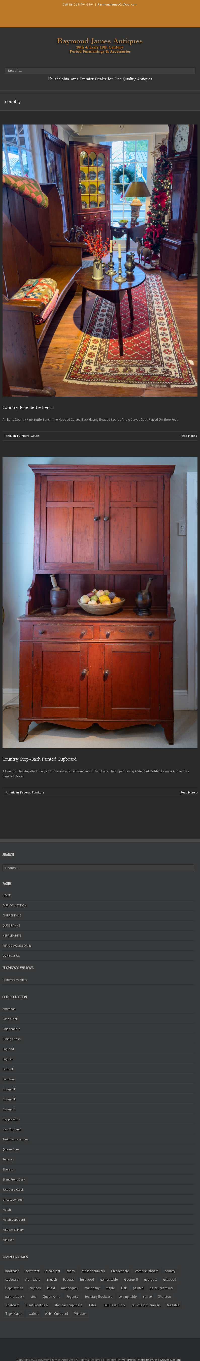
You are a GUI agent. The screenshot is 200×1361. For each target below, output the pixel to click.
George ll (9, 1109)
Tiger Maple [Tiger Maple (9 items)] (13, 1314)
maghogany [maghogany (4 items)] (69, 1288)
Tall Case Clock (13, 1189)
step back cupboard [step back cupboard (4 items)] (68, 1305)
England (8, 1049)
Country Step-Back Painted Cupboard (40, 759)
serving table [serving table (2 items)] (128, 1296)
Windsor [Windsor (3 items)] (80, 1314)
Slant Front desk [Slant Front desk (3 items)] (37, 1305)
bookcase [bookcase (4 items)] (12, 1271)
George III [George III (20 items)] (131, 1279)
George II (9, 1089)
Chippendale (11, 1029)
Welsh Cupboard (14, 1219)
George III (9, 1099)
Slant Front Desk (14, 1179)
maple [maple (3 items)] (110, 1288)
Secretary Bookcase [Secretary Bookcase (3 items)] (98, 1296)
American (12, 792)
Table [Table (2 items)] (92, 1305)
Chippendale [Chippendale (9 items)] (120, 1271)
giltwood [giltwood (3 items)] (169, 1279)
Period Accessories (15, 1139)
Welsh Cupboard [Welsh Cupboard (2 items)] (56, 1314)
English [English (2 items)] (52, 1279)
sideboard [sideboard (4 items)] (12, 1305)
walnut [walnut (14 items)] (34, 1314)
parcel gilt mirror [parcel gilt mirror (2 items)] (161, 1288)
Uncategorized (13, 1199)
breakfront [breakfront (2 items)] (53, 1271)
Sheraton (9, 1169)
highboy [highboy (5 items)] (35, 1288)
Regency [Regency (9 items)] (72, 1296)
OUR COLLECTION (14, 905)
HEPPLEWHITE (12, 935)
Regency (8, 1159)
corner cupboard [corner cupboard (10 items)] (146, 1271)
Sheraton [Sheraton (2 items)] (164, 1296)
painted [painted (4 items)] (138, 1288)
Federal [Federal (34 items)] (68, 1279)
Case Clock (10, 1019)
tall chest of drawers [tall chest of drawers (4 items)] (146, 1305)
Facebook (10, 11)
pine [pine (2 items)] (33, 1296)
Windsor (8, 1240)
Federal (25, 792)
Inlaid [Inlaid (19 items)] (51, 1288)
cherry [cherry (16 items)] (70, 1271)
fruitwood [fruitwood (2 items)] (87, 1279)
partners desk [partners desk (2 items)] (14, 1296)
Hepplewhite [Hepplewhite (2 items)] (14, 1288)
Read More (188, 436)
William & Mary (13, 1229)
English (11, 436)
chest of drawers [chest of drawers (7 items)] (93, 1271)
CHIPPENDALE (12, 915)
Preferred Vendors (15, 979)
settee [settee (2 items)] (147, 1296)
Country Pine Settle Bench (28, 407)
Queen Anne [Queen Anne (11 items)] (51, 1296)
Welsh (35, 436)
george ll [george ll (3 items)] (150, 1279)
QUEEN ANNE (11, 925)
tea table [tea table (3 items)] (173, 1305)
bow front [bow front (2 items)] (32, 1271)
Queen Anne (11, 1149)
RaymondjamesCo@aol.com (117, 4)
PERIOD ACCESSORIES (17, 945)
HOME (7, 895)
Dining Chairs (12, 1039)
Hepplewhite (11, 1119)
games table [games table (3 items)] (109, 1279)
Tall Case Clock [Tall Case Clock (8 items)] (114, 1305)
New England (12, 1129)
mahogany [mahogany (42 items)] (91, 1288)
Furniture (23, 436)
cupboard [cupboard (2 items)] (12, 1279)
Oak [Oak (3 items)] (124, 1288)
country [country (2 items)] (170, 1271)
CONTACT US (11, 955)
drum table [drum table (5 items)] (32, 1279)
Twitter (10, 19)
